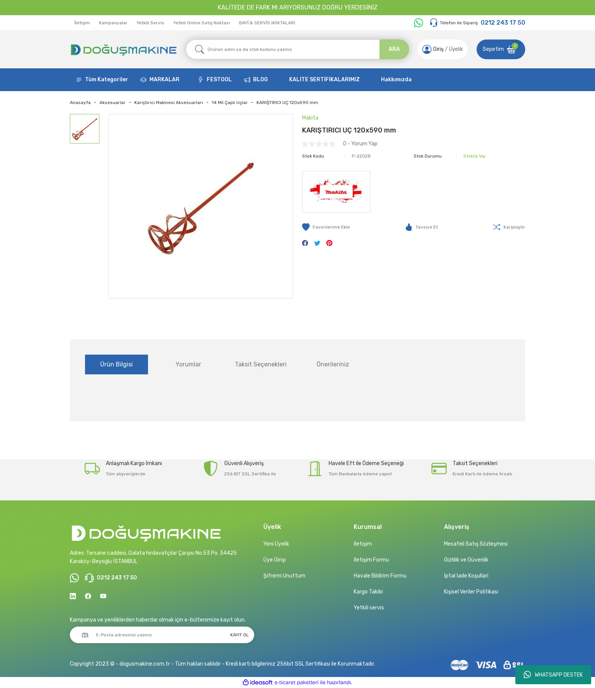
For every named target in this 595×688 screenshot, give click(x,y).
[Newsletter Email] (162, 634)
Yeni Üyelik (276, 544)
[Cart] (501, 49)
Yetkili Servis (150, 22)
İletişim (82, 22)
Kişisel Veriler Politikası (471, 592)
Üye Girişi (274, 560)
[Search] (297, 49)
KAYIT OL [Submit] (239, 635)
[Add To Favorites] (326, 227)
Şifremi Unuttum (284, 576)
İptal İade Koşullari (466, 576)
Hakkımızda (396, 79)
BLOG (260, 79)
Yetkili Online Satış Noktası (201, 22)
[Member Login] (426, 49)
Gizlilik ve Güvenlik (466, 560)
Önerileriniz (332, 364)
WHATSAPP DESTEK (553, 675)
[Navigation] (102, 79)
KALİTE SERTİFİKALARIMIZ (324, 79)
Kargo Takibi (368, 592)
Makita (310, 118)
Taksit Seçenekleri (260, 364)
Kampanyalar (113, 22)
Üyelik (456, 49)
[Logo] (123, 49)
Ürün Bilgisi (116, 364)
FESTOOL (219, 79)
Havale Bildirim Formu (380, 576)
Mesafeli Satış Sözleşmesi (476, 544)
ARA (394, 49)
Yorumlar (188, 364)
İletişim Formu (371, 560)
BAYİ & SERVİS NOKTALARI (267, 22)
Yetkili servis (369, 607)
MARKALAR (164, 79)
